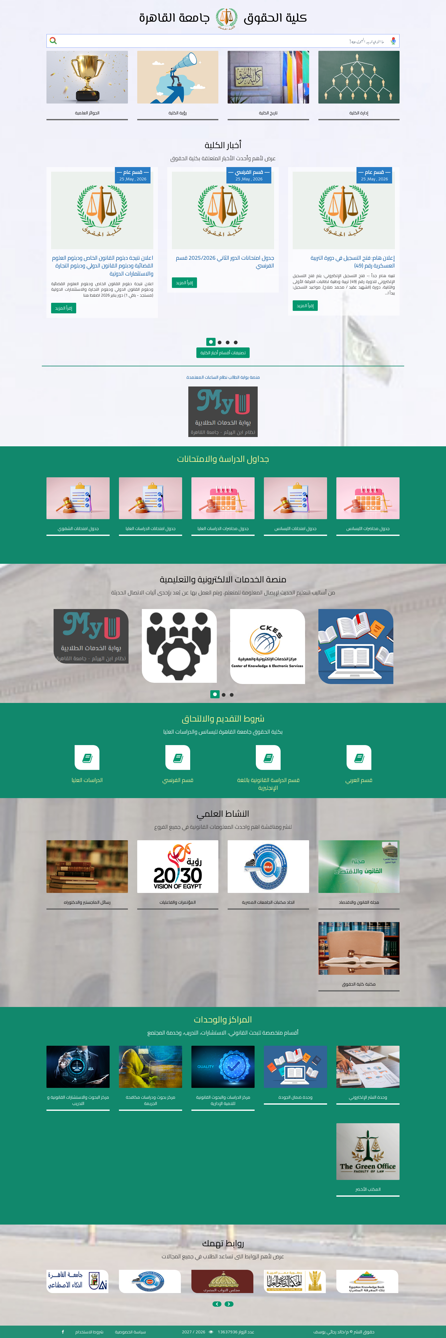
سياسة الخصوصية (130, 1332)
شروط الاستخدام (89, 1332)
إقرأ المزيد (63, 308)
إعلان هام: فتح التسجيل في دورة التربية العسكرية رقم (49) (353, 262)
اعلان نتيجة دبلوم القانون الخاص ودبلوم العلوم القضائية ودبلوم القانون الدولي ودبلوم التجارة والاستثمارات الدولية (102, 266)
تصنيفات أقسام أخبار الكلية (223, 353)
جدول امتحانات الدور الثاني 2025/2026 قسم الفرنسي (225, 262)
